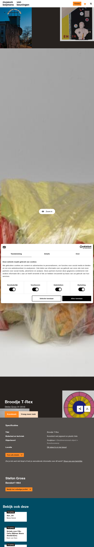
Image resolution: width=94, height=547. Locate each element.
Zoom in (47, 198)
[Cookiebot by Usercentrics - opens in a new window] (81, 247)
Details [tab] (47, 254)
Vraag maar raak (28, 389)
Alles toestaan (77, 298)
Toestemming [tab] (16, 254)
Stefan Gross (11, 381)
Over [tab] (78, 254)
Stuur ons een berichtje (73, 435)
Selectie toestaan (47, 298)
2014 (22, 381)
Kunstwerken (13, 12)
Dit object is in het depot (57, 421)
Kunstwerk (11, 389)
